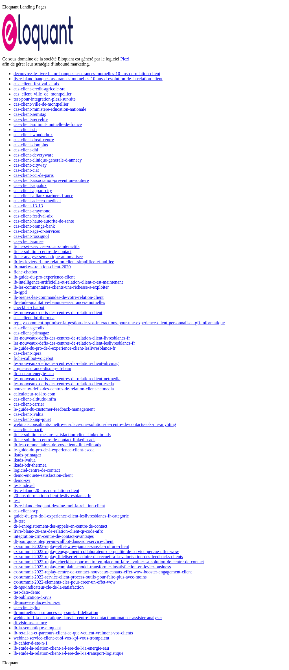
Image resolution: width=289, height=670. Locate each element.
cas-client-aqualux (30, 185)
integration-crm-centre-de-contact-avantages (54, 536)
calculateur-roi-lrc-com (34, 393)
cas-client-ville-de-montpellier (41, 104)
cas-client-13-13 (28, 205)
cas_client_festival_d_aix (37, 83)
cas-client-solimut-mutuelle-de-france (48, 124)
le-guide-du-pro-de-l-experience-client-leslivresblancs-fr (65, 348)
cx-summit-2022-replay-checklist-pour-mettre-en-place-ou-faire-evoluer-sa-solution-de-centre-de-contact (109, 561)
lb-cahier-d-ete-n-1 (31, 643)
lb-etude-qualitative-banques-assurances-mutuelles (59, 302)
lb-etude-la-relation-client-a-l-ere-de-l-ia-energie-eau (61, 648)
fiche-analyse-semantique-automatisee (48, 256)
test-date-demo (27, 592)
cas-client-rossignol (31, 236)
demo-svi (22, 480)
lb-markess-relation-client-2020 (42, 266)
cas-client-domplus (31, 144)
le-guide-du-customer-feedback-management (54, 409)
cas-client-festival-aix (33, 216)
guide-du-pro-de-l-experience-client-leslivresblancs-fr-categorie (71, 516)
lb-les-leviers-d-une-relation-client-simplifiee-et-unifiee (64, 261)
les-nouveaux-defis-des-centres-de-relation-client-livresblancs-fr (72, 338)
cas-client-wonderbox (33, 134)
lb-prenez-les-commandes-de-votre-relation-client (59, 297)
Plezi (125, 58)
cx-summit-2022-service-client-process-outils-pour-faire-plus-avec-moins (80, 577)
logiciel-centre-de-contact (37, 470)
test (17, 500)
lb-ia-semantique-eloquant (37, 627)
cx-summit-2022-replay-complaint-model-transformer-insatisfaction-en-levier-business (92, 566)
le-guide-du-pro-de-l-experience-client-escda (54, 449)
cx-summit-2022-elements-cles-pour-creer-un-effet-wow (65, 582)
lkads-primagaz (27, 455)
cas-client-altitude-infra (35, 399)
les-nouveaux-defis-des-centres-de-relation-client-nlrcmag (66, 363)
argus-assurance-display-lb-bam (42, 368)
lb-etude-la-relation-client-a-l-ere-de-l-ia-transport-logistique (68, 653)
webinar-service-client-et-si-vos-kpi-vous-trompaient (61, 638)
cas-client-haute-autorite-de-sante (44, 221)
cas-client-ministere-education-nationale (50, 109)
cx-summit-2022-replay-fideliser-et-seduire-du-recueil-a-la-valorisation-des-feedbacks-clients (98, 556)
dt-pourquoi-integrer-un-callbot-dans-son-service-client (63, 541)
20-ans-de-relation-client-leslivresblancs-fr (52, 495)
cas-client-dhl (26, 149)
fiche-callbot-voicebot (33, 358)
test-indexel (24, 485)
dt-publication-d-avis (32, 597)
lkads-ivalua (25, 460)
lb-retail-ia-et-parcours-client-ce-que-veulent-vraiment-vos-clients (73, 632)
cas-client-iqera (27, 353)
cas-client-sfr (25, 129)
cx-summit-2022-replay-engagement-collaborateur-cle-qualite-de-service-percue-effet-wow (96, 551)
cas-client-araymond (32, 210)
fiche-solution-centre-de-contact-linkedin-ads (54, 439)
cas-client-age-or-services (37, 231)
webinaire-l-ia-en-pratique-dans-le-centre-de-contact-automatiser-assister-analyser (88, 617)
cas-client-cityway (30, 165)
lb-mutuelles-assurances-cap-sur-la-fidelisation (56, 612)
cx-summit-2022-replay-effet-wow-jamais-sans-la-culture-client (71, 546)
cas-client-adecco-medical (37, 200)
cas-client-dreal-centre (34, 139)
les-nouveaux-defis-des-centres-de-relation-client (58, 312)
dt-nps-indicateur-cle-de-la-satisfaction (49, 587)
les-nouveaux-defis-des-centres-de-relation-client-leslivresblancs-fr (74, 343)
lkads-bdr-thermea (30, 465)
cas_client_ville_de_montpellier (42, 94)
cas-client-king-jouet (32, 419)
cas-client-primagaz (31, 332)
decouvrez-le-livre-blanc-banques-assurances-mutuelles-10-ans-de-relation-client (87, 73)
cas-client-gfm (27, 607)
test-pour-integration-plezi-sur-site (45, 99)
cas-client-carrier (29, 404)
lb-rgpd (20, 292)
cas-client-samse (28, 241)
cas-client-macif (28, 429)
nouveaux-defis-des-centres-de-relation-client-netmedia (64, 388)
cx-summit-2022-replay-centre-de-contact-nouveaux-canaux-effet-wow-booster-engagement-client (103, 571)
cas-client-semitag (30, 114)
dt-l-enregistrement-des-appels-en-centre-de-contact (60, 526)
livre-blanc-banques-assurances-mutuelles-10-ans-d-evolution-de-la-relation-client (88, 78)
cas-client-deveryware (33, 155)
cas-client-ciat (26, 170)
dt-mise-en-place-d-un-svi (37, 602)
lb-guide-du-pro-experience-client (44, 277)
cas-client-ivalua (28, 414)
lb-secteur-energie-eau (34, 373)
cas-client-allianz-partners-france (43, 195)
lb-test (19, 521)
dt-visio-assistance (30, 622)
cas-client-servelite (31, 119)
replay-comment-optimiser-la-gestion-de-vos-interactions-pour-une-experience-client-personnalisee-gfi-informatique (119, 322)
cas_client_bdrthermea (34, 317)
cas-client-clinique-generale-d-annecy (48, 160)
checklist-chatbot (29, 307)
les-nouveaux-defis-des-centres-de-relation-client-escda (64, 383)
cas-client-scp (26, 510)
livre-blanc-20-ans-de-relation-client (46, 490)
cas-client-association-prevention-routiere (51, 180)
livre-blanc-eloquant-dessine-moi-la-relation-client (59, 505)
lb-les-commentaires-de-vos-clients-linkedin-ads (57, 444)
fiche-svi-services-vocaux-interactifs (47, 246)
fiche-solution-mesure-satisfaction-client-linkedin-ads (62, 434)
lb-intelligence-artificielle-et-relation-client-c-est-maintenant (68, 282)
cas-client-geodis (29, 327)
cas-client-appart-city (33, 190)
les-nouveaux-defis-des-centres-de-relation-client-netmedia (67, 378)
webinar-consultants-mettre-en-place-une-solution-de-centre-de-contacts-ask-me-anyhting (95, 424)
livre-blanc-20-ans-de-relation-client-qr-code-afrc (58, 531)
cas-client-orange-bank (34, 226)
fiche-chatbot (25, 271)
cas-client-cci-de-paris (34, 175)
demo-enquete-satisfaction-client (43, 475)
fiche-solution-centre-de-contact (42, 251)
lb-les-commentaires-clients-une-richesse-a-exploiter (61, 287)
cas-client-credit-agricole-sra (39, 88)
